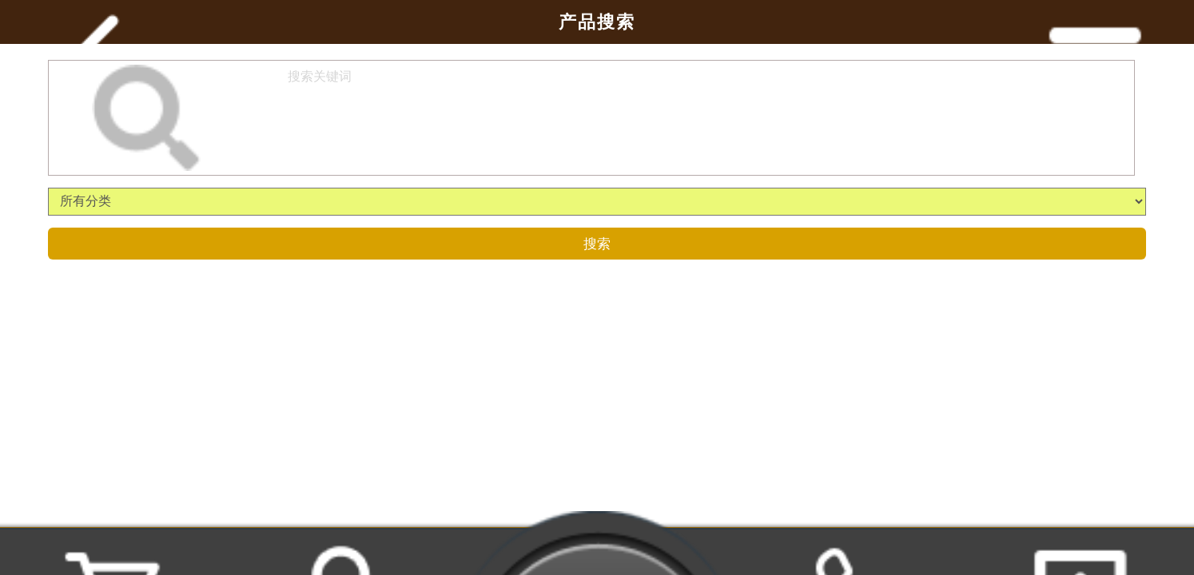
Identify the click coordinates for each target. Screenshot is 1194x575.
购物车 (113, 553)
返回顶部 (1080, 553)
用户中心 (340, 553)
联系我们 (853, 553)
